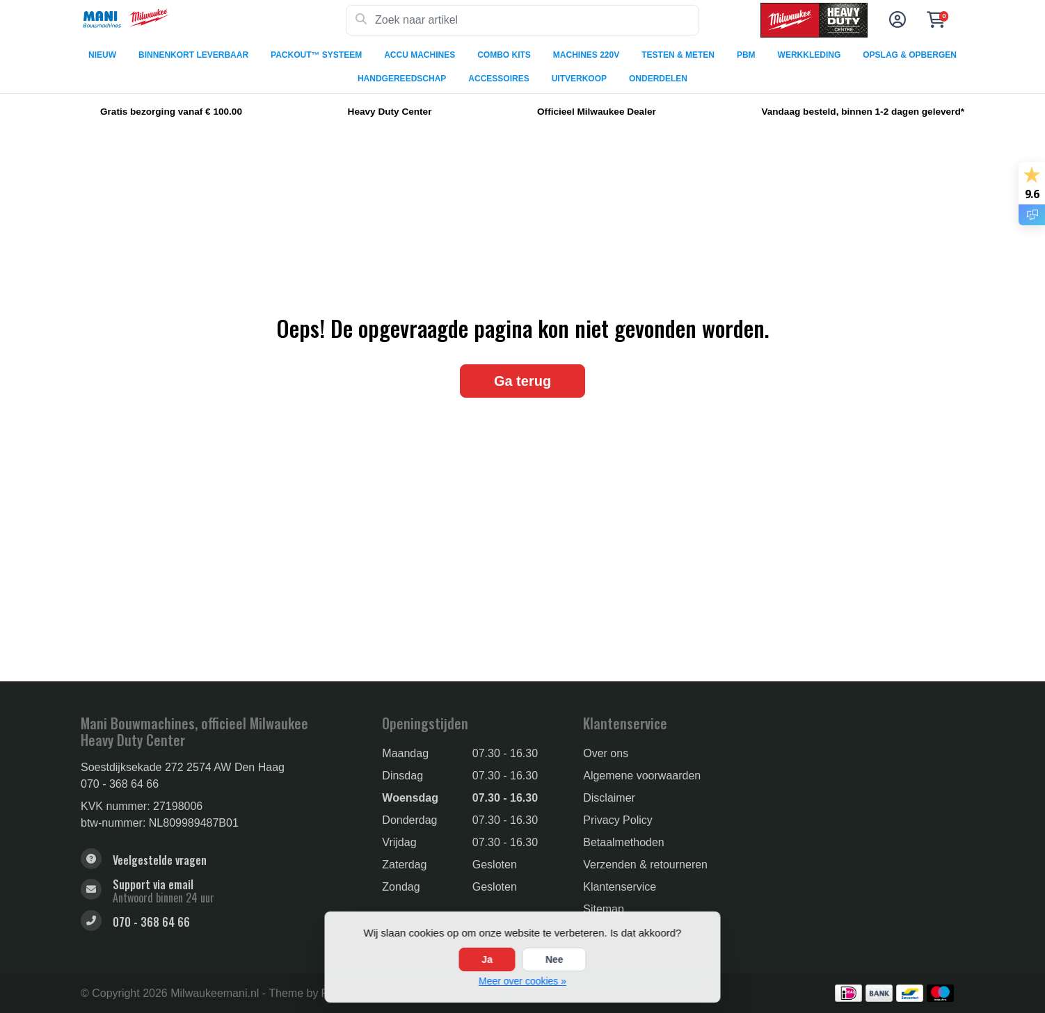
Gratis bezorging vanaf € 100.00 (171, 111)
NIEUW (102, 55)
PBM (746, 55)
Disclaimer (609, 798)
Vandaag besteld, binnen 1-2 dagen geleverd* (862, 111)
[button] (895, 20)
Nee (554, 959)
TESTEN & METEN (678, 55)
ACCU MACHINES (419, 55)
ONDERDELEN (658, 78)
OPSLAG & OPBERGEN (910, 55)
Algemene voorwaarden (642, 775)
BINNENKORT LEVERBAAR (193, 55)
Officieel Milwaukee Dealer (596, 111)
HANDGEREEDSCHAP (402, 78)
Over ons (605, 753)
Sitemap (603, 909)
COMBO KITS (504, 55)
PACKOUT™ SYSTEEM (316, 55)
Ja (487, 959)
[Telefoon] (221, 922)
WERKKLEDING (809, 55)
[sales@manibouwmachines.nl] (221, 891)
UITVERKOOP (579, 78)
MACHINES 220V (586, 55)
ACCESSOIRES (498, 78)
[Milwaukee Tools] (213, 20)
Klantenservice (619, 887)
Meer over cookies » (522, 981)
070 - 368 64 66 (120, 784)
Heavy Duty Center (390, 111)
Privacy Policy (618, 820)
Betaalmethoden (623, 842)
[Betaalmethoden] (848, 993)
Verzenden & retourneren (645, 864)
